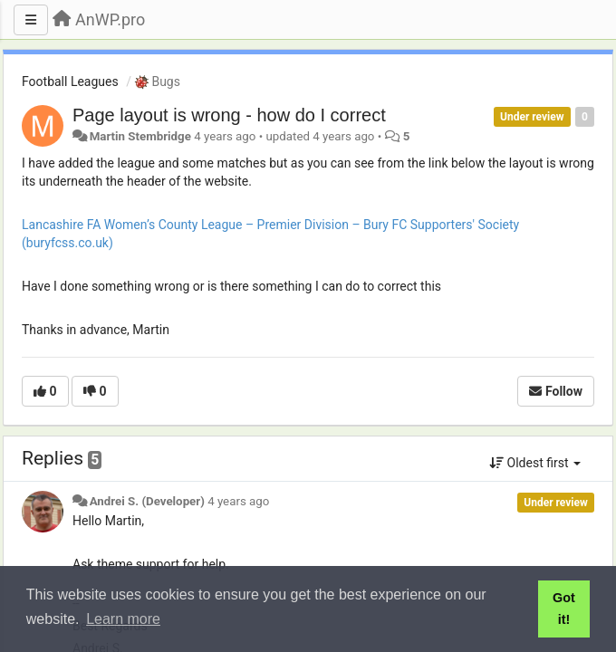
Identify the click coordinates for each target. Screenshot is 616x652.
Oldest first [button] (535, 462)
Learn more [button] (123, 619)
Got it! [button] (564, 608)
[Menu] (31, 20)
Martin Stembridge (140, 136)
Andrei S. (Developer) (147, 501)
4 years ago (238, 501)
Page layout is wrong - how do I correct (229, 115)
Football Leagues (70, 81)
